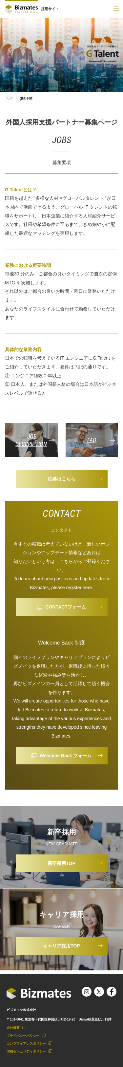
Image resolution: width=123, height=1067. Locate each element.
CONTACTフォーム (65, 606)
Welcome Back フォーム (66, 755)
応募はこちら (61, 478)
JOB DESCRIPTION (31, 440)
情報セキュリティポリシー (26, 1051)
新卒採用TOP (61, 863)
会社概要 (13, 1028)
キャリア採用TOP (61, 945)
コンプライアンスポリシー (26, 1043)
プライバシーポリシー (23, 1036)
